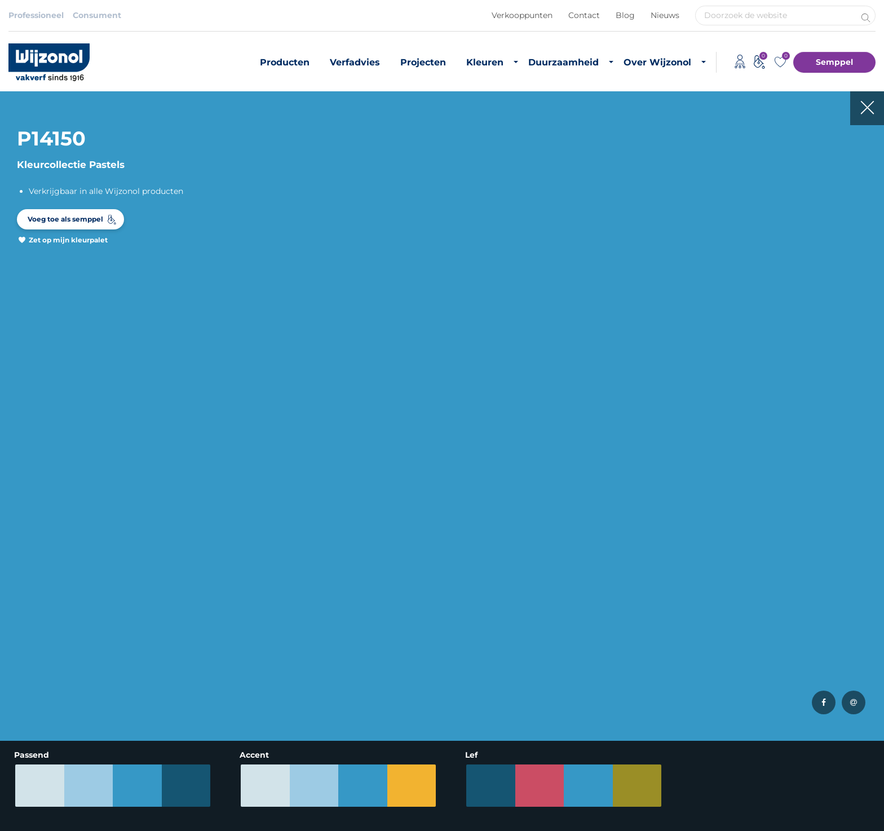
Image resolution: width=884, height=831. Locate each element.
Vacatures (617, 621)
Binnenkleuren (184, 606)
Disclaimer (29, 802)
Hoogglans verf (38, 697)
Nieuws (665, 15)
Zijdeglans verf (37, 682)
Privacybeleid (93, 802)
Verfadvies (355, 62)
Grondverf (28, 636)
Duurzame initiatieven (494, 667)
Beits (18, 667)
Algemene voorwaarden (183, 802)
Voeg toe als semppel (65, 219)
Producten (285, 62)
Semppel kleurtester (196, 682)
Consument (97, 15)
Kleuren (484, 62)
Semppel (834, 62)
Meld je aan (837, 489)
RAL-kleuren (180, 636)
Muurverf (26, 621)
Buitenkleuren (183, 621)
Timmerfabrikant (336, 706)
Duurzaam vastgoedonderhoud (512, 621)
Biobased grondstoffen (495, 636)
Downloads (620, 636)
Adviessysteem (276, 802)
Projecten (423, 62)
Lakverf (22, 713)
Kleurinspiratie (184, 667)
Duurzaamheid (563, 62)
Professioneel (36, 15)
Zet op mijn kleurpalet (68, 240)
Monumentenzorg (339, 722)
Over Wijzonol (657, 62)
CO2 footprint (477, 652)
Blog (625, 15)
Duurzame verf (480, 606)
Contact (584, 15)
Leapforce (860, 821)
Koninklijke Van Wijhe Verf (373, 802)
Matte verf (28, 652)
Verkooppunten (522, 15)
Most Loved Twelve (193, 652)
